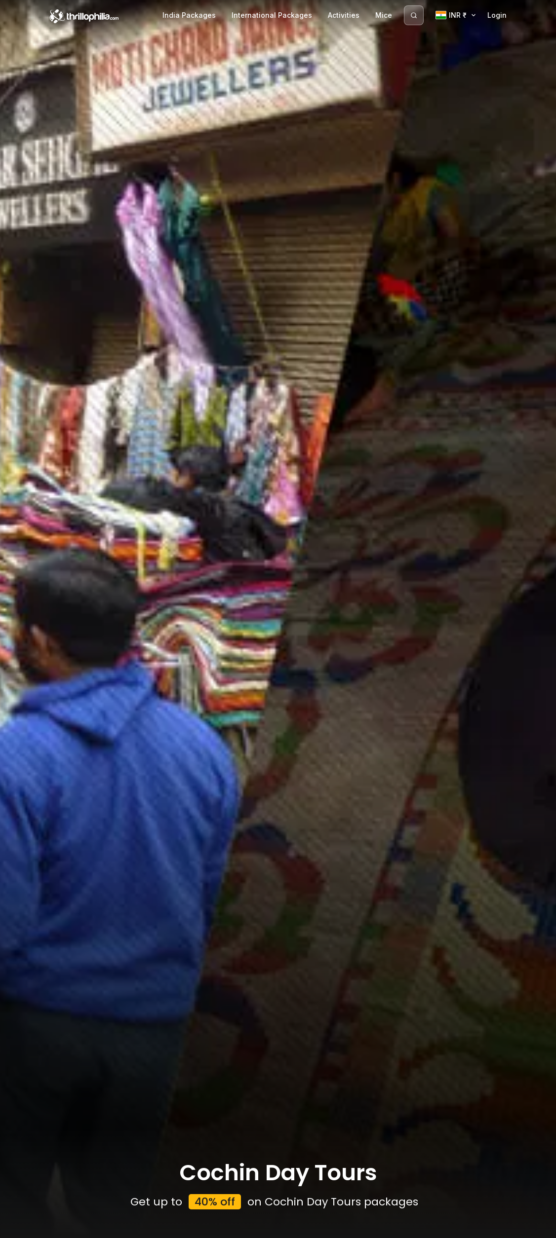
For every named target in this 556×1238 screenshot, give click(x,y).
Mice (383, 15)
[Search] (414, 15)
